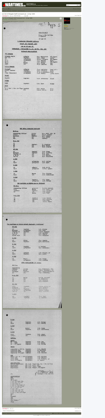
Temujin (65, 24)
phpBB (38, 415)
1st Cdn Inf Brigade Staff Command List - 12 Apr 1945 (18, 14)
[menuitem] (9, 9)
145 (69, 29)
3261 (67, 27)
